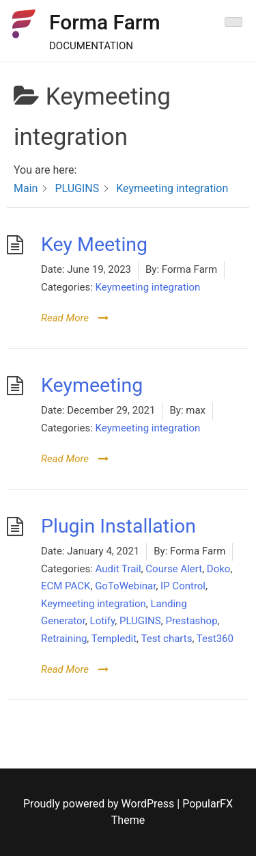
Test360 (215, 638)
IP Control (182, 586)
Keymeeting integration (148, 287)
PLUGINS (140, 621)
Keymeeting (92, 385)
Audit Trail (118, 569)
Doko (219, 569)
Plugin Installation (118, 526)
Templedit (114, 638)
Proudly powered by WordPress (100, 803)
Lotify (102, 621)
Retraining (64, 638)
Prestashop (191, 621)
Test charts (167, 638)
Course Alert (173, 569)
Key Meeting (94, 244)
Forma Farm (104, 22)
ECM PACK (65, 586)
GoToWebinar (125, 586)
